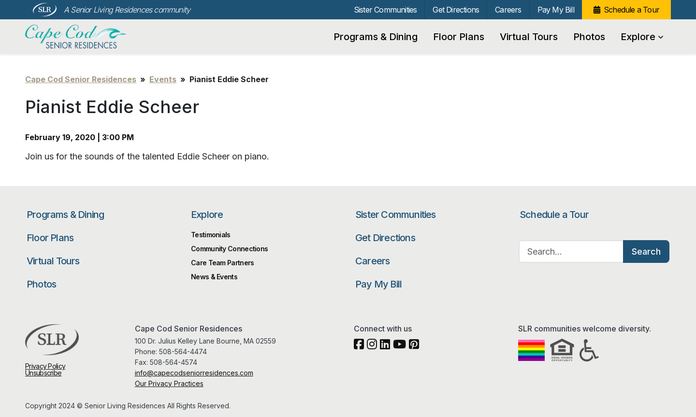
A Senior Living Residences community (127, 9)
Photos (589, 37)
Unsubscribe (43, 373)
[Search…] (571, 251)
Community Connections (229, 248)
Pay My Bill (555, 9)
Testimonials (211, 234)
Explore (642, 37)
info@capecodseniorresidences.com (194, 373)
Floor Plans (458, 37)
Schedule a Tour (631, 9)
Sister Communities (385, 9)
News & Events (214, 277)
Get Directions (456, 9)
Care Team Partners (222, 263)
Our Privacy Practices (169, 383)
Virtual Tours (529, 37)
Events (162, 79)
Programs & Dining (376, 37)
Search (646, 251)
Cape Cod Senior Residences (77, 36)
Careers (508, 9)
